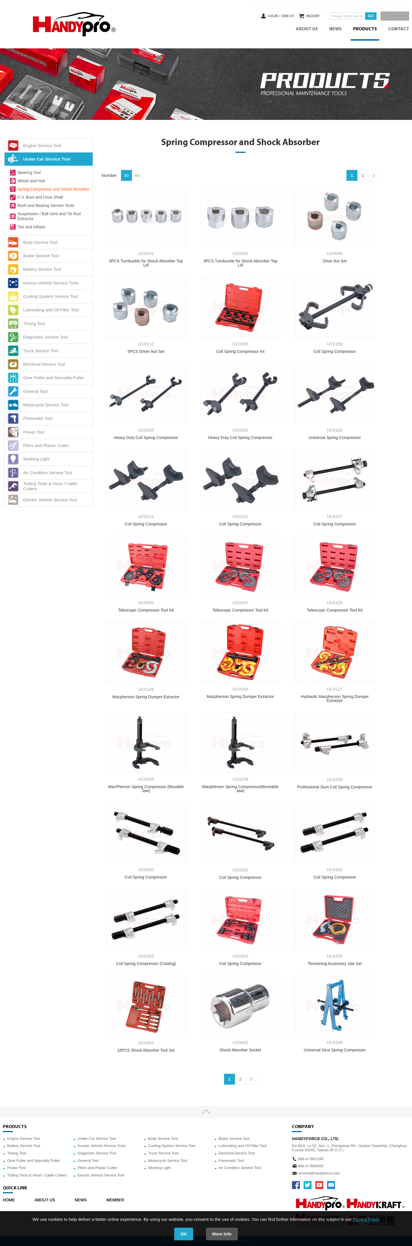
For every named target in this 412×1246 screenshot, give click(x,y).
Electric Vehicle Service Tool (101, 1175)
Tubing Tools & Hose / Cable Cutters (37, 1175)
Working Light (159, 1168)
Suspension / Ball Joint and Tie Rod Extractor (45, 216)
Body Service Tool (163, 1138)
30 (126, 175)
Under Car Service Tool (97, 1138)
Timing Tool (16, 1153)
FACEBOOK (296, 1185)
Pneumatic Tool (231, 1160)
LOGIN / (262, 16)
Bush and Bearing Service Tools (41, 206)
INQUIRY (307, 16)
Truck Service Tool (163, 1153)
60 (137, 175)
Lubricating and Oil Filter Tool (243, 1146)
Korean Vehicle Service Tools (102, 1146)
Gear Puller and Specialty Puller (33, 1160)
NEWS (335, 29)
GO (365, 16)
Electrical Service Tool (237, 1153)
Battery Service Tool (23, 1146)
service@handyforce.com (319, 1173)
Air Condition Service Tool (240, 1168)
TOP (206, 1112)
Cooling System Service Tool (171, 1146)
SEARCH (397, 16)
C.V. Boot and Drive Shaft (36, 197)
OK (184, 1233)
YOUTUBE (319, 1185)
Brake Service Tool (234, 1138)
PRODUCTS (365, 29)
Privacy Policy (366, 1219)
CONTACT (398, 29)
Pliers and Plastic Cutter (97, 1168)
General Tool (88, 1160)
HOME (9, 1200)
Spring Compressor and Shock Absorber (49, 189)
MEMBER (115, 1200)
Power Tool (16, 1168)
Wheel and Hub (27, 181)
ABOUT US (307, 29)
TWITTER (308, 1185)
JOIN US (275, 16)
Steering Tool (25, 172)
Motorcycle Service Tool (167, 1160)
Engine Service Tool (23, 1138)
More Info (222, 1233)
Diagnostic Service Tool (97, 1153)
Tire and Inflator (27, 227)
